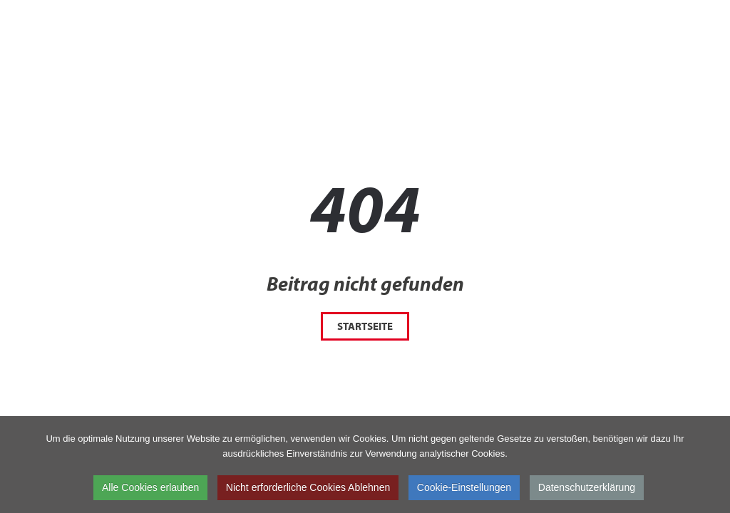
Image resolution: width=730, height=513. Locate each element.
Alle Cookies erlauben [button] (150, 489)
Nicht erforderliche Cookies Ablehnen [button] (308, 489)
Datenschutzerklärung (586, 489)
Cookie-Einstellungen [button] (464, 489)
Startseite (365, 326)
